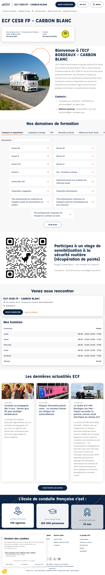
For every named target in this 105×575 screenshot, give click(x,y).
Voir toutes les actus (52, 488)
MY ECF (83, 4)
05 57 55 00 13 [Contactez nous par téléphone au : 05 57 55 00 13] (10, 305)
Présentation (84, 539)
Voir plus (52, 225)
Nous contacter (65, 4)
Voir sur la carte (11, 36)
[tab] (12, 132)
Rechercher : (7, 140)
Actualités (83, 551)
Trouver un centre (86, 542)
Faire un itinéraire (31, 312)
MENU (97, 4)
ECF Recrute (84, 545)
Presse (82, 548)
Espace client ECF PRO (61, 542)
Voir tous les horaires (50, 36)
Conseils (57, 545)
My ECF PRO (58, 539)
